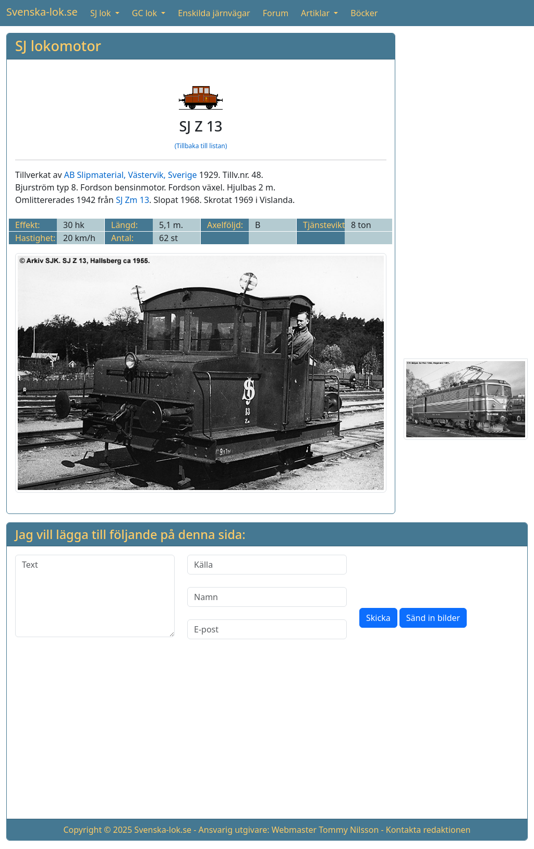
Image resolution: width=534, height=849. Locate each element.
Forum (275, 13)
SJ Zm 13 (132, 200)
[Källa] (267, 565)
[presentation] (438, 575)
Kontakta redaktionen (428, 829)
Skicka (378, 618)
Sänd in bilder (433, 618)
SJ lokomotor (58, 45)
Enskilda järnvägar (214, 13)
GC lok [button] (145, 13)
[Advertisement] (466, 189)
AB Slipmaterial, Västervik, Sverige (130, 175)
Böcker (364, 13)
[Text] (95, 596)
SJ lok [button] (101, 13)
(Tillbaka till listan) (201, 145)
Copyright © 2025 (97, 829)
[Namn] (267, 597)
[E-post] (267, 629)
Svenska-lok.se (42, 12)
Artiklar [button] (316, 13)
